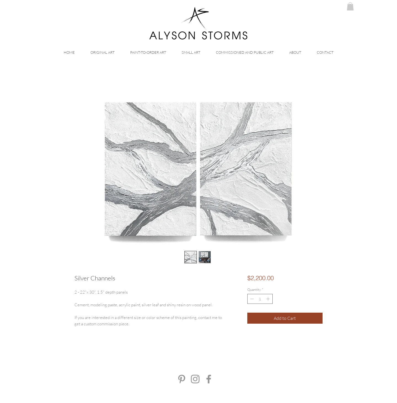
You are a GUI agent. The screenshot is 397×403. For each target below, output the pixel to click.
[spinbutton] (259, 299)
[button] (350, 6)
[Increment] (268, 299)
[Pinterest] (181, 379)
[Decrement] (251, 299)
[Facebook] (208, 379)
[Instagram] (195, 379)
